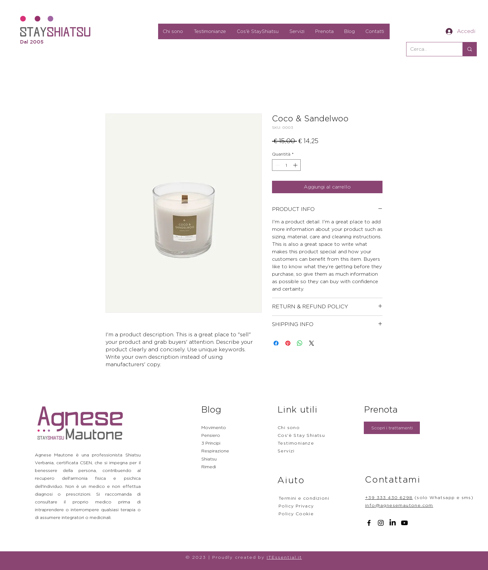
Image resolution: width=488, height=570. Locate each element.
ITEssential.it (284, 557)
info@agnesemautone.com (399, 505)
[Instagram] (381, 523)
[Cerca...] (429, 49)
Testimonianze (296, 443)
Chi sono (289, 427)
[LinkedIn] (392, 523)
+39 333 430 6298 (389, 497)
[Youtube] (404, 523)
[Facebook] (369, 523)
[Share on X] (311, 343)
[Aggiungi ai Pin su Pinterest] (288, 343)
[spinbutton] (286, 165)
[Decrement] (277, 165)
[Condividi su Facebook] (276, 343)
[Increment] (296, 165)
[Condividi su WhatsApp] (299, 343)
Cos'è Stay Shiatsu (301, 435)
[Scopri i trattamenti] (392, 428)
